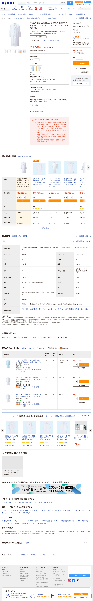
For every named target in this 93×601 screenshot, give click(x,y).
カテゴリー (5, 9)
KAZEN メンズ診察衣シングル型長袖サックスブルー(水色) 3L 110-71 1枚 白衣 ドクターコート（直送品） (29, 361)
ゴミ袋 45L (54, 555)
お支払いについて (7, 573)
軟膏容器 (23, 555)
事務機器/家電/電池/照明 (67, 521)
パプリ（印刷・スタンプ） (58, 575)
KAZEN (9, 18)
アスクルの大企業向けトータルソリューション (59, 585)
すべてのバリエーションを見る (39, 81)
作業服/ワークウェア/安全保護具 (31, 533)
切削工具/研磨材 (50, 531)
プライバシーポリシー (42, 573)
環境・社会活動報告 (25, 573)
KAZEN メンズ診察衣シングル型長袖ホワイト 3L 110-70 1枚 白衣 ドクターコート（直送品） (29, 378)
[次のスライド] (90, 430)
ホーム (3, 14)
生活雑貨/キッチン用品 (12, 523)
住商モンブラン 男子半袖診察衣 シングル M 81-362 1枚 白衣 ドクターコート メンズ (70, 182)
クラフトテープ (33, 555)
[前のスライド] (2, 430)
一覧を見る (27, 543)
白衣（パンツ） (58, 510)
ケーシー (35, 510)
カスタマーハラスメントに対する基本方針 (26, 576)
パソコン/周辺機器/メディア (49, 521)
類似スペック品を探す (25, 156)
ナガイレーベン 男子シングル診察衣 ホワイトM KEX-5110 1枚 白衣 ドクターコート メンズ (55, 182)
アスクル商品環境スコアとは (81, 241)
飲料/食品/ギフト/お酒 (28, 523)
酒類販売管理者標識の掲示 (42, 583)
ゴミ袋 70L (44, 555)
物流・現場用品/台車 (25, 531)
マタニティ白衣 (79, 510)
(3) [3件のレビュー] (48, 442)
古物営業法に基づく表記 (42, 579)
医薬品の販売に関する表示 (42, 587)
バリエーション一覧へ (28, 348)
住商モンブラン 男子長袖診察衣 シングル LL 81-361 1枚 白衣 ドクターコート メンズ (39, 182)
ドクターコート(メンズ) (60, 14)
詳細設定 (63, 2)
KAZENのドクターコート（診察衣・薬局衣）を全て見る (27, 18)
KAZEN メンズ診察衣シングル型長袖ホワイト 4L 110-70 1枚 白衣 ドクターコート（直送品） (29, 395)
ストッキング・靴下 (24, 513)
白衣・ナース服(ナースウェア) (25, 14)
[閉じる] (90, 588)
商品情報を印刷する (83, 18)
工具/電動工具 (39, 531)
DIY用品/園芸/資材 (49, 533)
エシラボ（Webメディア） (59, 581)
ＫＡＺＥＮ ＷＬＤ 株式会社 (81, 39)
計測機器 (61, 531)
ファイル (17, 521)
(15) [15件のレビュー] (14, 442)
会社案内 (22, 569)
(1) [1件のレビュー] (88, 208)
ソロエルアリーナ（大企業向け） (59, 572)
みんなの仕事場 (57, 578)
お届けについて (6, 571)
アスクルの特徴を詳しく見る (81, 598)
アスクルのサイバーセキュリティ (26, 579)
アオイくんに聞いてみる (79, 575)
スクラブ (4, 510)
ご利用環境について (41, 575)
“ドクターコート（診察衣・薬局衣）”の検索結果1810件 (60, 416)
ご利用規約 (39, 571)
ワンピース (68, 510)
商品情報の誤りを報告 (19, 236)
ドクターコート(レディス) (26, 502)
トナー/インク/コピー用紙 (30, 521)
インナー (13, 513)
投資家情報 (23, 571)
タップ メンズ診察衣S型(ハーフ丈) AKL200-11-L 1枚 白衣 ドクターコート (86, 182)
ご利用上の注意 (40, 577)
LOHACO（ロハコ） (58, 569)
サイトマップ (39, 569)
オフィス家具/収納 (83, 521)
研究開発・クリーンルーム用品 (75, 531)
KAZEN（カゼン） (52, 18)
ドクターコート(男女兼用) (44, 502)
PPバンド (64, 555)
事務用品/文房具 (6, 521)
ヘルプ (88, 4)
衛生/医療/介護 (12, 14)
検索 (70, 3)
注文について (6, 569)
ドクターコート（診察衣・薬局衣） (43, 14)
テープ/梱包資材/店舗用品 (9, 531)
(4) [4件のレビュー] (42, 208)
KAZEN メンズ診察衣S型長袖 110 (77, 14)
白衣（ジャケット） (46, 510)
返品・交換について (7, 575)
